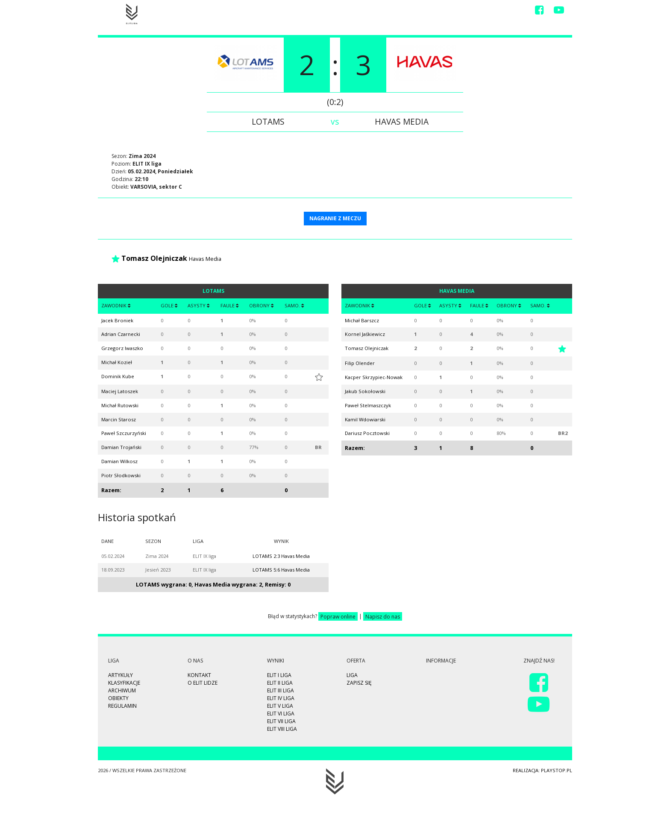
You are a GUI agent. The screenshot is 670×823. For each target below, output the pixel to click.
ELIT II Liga (280, 682)
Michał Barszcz (362, 320)
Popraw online (338, 616)
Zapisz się (298, 11)
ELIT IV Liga (280, 698)
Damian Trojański (121, 447)
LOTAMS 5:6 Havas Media (281, 569)
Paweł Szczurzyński (123, 433)
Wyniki (392, 11)
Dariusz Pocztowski (367, 433)
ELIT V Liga (280, 705)
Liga (367, 11)
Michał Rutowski (119, 405)
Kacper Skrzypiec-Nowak (374, 377)
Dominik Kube (117, 376)
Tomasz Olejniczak (154, 258)
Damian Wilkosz (119, 461)
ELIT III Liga (280, 690)
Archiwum (122, 690)
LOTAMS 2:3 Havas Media (281, 556)
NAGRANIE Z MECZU (335, 218)
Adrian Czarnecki (120, 334)
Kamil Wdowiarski (365, 419)
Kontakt (510, 11)
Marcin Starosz (118, 419)
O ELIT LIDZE (202, 682)
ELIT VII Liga (281, 721)
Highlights (337, 11)
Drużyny (449, 11)
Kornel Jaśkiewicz (365, 334)
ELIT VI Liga (280, 713)
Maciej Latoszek (119, 391)
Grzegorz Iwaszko (122, 348)
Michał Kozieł (116, 362)
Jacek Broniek (117, 320)
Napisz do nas (382, 616)
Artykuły (120, 675)
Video (419, 11)
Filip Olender (360, 363)
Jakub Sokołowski (365, 391)
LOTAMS (268, 121)
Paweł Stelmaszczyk (368, 405)
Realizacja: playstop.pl (542, 770)
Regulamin (122, 705)
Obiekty (118, 698)
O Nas (480, 11)
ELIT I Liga (279, 675)
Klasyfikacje (124, 682)
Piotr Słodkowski (121, 475)
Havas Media (402, 121)
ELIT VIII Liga (282, 729)
